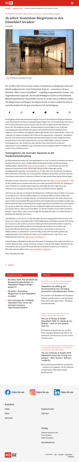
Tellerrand (46, 275)
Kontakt (61, 454)
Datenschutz (68, 454)
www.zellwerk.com (48, 442)
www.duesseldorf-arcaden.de (39, 249)
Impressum (71, 456)
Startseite (7, 8)
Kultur (7, 413)
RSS (56, 454)
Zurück (10, 265)
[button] (9, 112)
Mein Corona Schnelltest (37, 166)
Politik (7, 409)
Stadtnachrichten (17, 8)
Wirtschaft (8, 418)
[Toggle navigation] (72, 3)
